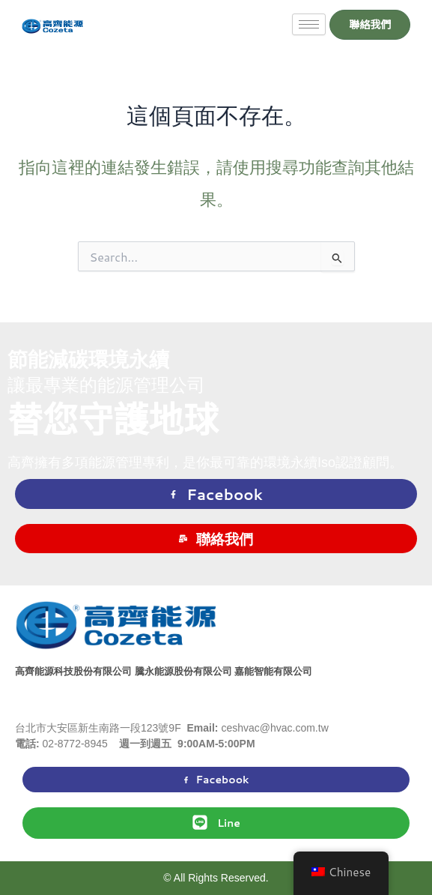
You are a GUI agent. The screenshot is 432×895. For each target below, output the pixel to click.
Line (216, 822)
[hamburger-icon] (309, 24)
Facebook (216, 493)
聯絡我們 (216, 538)
